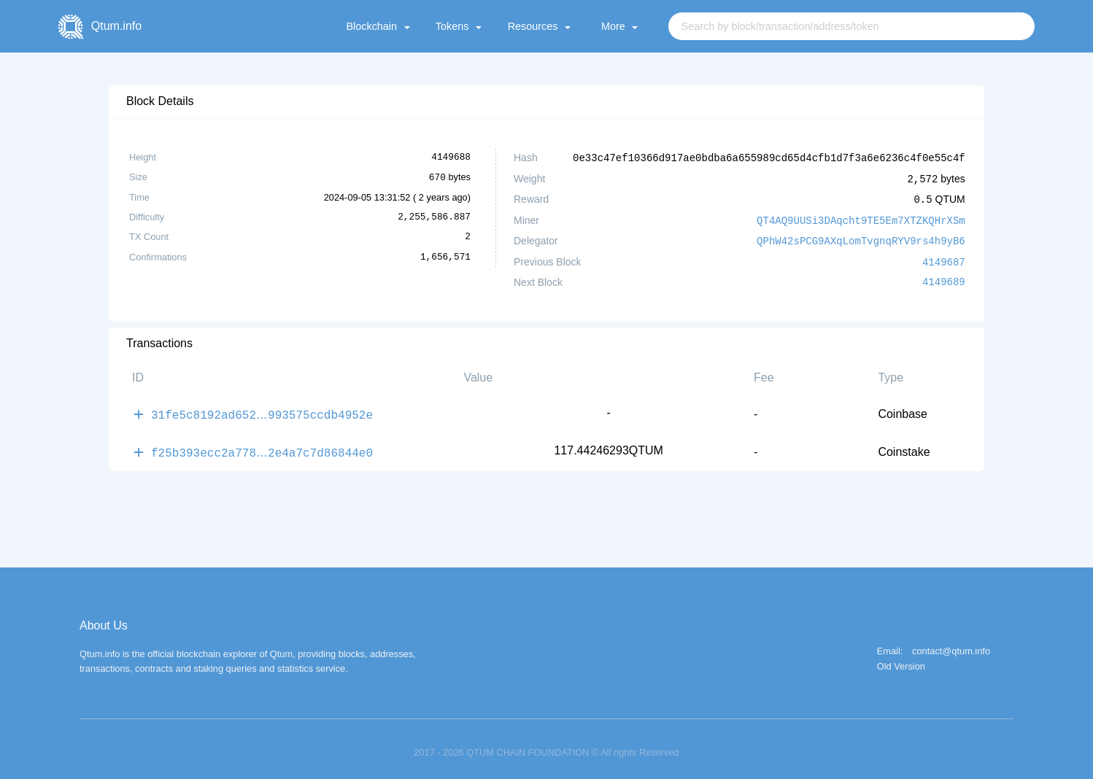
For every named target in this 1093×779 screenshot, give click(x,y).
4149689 (943, 278)
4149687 (943, 258)
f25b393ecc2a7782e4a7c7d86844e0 (262, 445)
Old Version (901, 659)
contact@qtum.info (951, 644)
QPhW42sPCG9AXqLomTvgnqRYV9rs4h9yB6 (861, 237)
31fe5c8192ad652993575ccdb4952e (262, 409)
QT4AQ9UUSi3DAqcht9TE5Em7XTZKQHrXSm (861, 218)
